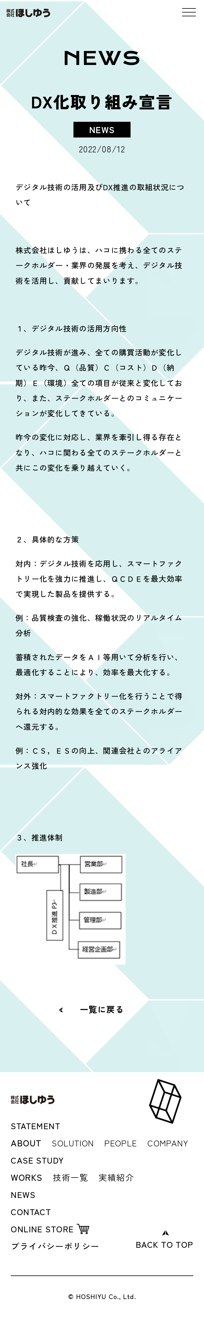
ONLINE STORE (43, 1227)
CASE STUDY (38, 1159)
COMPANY (175, 1142)
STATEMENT (36, 1125)
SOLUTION (74, 1142)
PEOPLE (125, 1142)
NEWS (23, 1193)
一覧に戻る (102, 1008)
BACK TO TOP (163, 1242)
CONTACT (31, 1210)
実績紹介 (118, 1176)
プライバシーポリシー (57, 1244)
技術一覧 (71, 1176)
